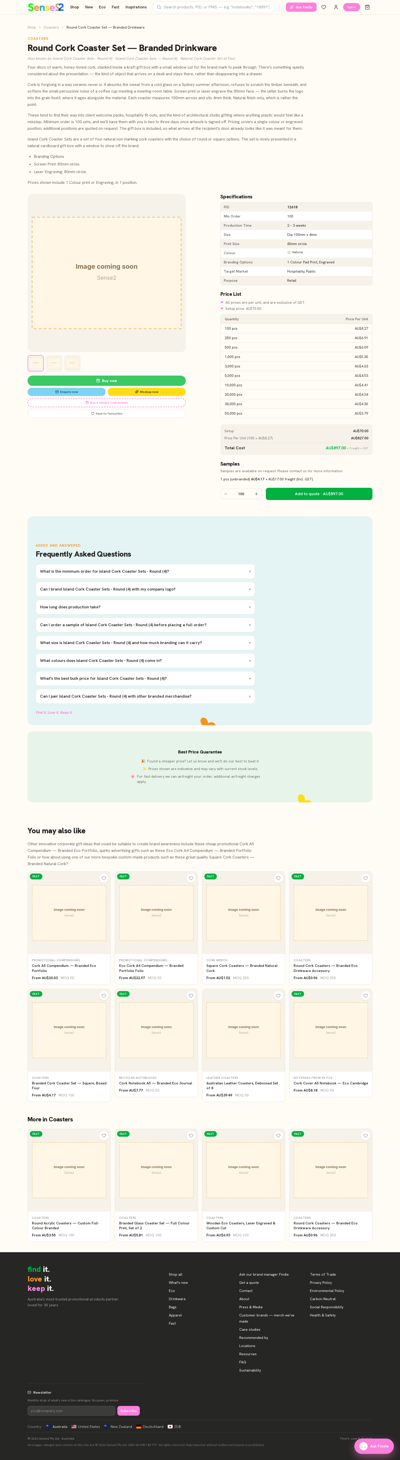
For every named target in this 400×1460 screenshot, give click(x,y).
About (244, 1299)
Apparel (175, 1315)
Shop (74, 7)
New (89, 7)
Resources (248, 1354)
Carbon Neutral (323, 1299)
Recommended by (253, 1337)
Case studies (249, 1329)
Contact (246, 1290)
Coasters (51, 27)
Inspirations (136, 7)
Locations (247, 1345)
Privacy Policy (321, 1282)
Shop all (175, 1274)
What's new (178, 1282)
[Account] (336, 7)
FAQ (242, 1362)
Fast (115, 7)
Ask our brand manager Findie (264, 1274)
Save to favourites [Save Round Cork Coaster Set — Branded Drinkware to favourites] (106, 414)
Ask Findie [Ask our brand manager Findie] (301, 7)
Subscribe (128, 1410)
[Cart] (367, 7)
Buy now (106, 380)
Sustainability (250, 1370)
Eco (102, 7)
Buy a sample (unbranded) (106, 403)
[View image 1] (36, 363)
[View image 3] (72, 363)
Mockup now (146, 392)
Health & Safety (323, 1315)
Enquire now (66, 392)
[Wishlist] (324, 7)
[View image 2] (54, 363)
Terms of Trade (323, 1274)
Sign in (351, 7)
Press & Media (250, 1307)
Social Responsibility (326, 1307)
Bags (173, 1307)
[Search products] (214, 7)
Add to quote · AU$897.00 (319, 493)
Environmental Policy (327, 1290)
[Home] (46, 7)
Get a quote (249, 1282)
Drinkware (177, 1299)
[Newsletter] (71, 1411)
